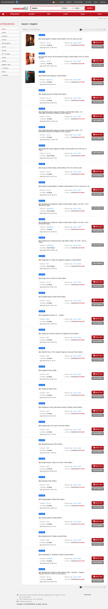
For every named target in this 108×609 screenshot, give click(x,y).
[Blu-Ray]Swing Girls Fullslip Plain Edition (53, 94)
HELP (95, 2)
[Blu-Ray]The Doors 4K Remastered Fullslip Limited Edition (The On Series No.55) (64, 57)
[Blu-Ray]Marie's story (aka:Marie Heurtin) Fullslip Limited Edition (60, 407)
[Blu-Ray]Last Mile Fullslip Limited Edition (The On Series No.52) (60, 168)
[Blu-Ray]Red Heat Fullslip (47, 370)
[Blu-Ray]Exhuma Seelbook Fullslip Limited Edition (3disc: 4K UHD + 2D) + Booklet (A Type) (64, 204)
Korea (99, 14)
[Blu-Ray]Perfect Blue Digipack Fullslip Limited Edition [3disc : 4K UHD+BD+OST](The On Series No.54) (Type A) (60, 112)
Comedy (4, 36)
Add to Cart (97, 42)
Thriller (4, 61)
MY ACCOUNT (78, 2)
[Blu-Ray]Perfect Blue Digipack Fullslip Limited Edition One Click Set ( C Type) (63, 149)
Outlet (83, 14)
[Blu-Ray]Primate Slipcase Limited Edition (53, 76)
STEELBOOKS (14, 14)
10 (102, 29)
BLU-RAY (32, 14)
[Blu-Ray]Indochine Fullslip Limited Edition (53, 536)
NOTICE (102, 2)
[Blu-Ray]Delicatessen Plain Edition (50, 444)
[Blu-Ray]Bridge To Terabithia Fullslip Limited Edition (56, 554)
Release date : (73, 43)
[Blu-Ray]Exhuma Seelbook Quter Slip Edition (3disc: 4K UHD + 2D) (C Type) (62, 241)
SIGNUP (68, 2)
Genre (4, 29)
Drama (4, 39)
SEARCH (90, 8)
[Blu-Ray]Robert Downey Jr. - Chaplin (51, 315)
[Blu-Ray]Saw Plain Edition (48, 481)
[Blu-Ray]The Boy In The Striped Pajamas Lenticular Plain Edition (61, 352)
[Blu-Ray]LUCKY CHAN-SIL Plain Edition (52, 278)
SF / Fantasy (6, 54)
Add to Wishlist (97, 47)
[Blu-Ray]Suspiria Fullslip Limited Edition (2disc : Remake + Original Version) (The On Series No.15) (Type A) (61, 573)
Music (4, 71)
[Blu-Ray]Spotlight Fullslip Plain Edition (52, 499)
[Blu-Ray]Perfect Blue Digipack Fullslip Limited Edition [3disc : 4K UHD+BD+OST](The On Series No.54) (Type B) (60, 130)
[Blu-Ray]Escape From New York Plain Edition (54, 426)
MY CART (88, 2)
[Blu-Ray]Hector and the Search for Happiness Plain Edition (59, 333)
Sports (4, 57)
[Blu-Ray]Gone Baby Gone (48, 389)
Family (4, 50)
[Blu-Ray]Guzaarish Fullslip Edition (50, 518)
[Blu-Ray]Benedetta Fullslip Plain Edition (52, 297)
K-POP (66, 14)
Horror (4, 47)
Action (4, 32)
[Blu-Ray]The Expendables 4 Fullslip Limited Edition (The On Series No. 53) (64, 186)
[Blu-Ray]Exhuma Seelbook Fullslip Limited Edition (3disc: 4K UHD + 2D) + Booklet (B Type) (64, 223)
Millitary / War (6, 64)
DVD (48, 14)
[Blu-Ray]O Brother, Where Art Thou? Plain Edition (55, 462)
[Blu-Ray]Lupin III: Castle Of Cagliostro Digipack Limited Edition (60, 260)
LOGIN (62, 2)
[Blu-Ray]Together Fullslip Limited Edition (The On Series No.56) (60, 39)
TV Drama (5, 68)
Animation (5, 75)
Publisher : (45, 43)
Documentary (6, 43)
